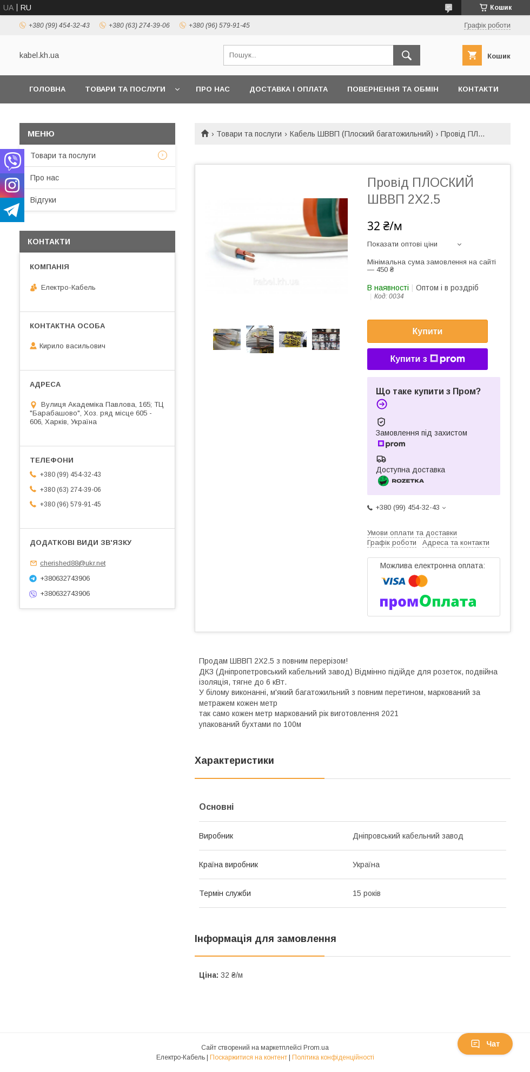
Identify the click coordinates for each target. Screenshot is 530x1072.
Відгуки (43, 200)
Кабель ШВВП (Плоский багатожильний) (361, 133)
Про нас (213, 89)
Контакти (478, 89)
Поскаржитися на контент (248, 1057)
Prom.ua (316, 1047)
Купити (428, 331)
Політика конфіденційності (333, 1057)
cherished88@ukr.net (72, 563)
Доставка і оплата (288, 89)
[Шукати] (406, 55)
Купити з (427, 359)
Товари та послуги (125, 89)
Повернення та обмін (393, 89)
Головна (47, 89)
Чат (485, 1044)
